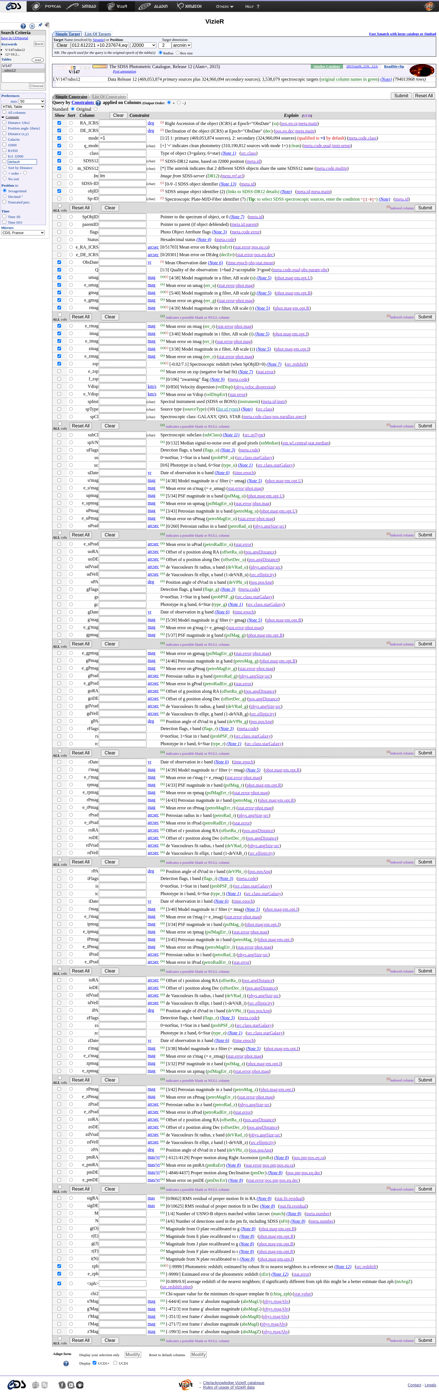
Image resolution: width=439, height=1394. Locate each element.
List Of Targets (98, 34)
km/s (152, 386)
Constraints (86, 102)
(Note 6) (215, 262)
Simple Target (67, 34)
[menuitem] (13, 6)
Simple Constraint (71, 96)
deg (151, 123)
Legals (430, 1385)
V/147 (23, 66)
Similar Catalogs (327, 66)
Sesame (98, 40)
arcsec (153, 247)
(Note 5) (263, 277)
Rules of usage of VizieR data (228, 1387)
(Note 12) (342, 1266)
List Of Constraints (109, 96)
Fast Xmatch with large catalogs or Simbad (402, 34)
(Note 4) (204, 239)
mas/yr (154, 1157)
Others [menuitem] (222, 6)
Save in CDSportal (14, 38)
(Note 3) (219, 232)
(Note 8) (281, 1157)
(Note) (386, 79)
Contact (414, 1385)
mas (151, 1198)
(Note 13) (227, 184)
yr (149, 262)
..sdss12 (23, 70)
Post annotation (124, 71)
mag (151, 277)
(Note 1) (228, 153)
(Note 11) (231, 434)
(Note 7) (237, 216)
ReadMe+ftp (394, 66)
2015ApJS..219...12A (362, 66)
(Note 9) (217, 379)
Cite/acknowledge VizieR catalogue (233, 1383)
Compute (12, 117)
